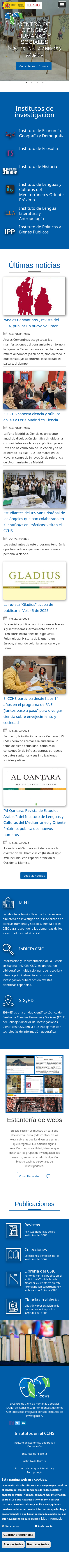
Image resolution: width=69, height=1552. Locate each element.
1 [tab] (26, 83)
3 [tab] (37, 83)
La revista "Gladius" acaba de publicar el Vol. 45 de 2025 (28, 607)
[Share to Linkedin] (23, 1424)
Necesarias (12, 1526)
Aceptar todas (13, 1544)
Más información (52, 1518)
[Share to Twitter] (17, 1424)
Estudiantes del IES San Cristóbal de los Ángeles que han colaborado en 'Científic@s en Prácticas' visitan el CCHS (34, 521)
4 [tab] (43, 83)
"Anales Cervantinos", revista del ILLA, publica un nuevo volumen (31, 322)
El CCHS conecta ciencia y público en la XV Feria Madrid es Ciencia (31, 416)
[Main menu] (62, 4)
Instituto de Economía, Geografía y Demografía (34, 1444)
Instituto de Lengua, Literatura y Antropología (34, 1470)
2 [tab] (32, 83)
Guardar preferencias (18, 1534)
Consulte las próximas (33, 66)
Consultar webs (29, 1176)
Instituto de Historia (34, 1461)
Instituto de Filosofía (34, 1453)
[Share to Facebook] (11, 1424)
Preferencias (46, 1526)
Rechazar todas (38, 1544)
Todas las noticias (33, 875)
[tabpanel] (34, 40)
